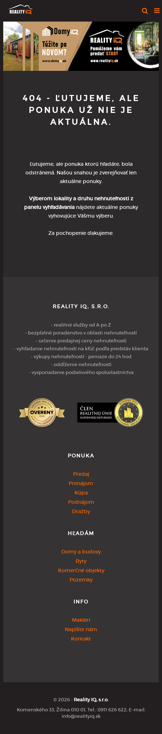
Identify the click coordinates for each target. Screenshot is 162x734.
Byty (81, 561)
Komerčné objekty (81, 570)
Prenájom (81, 483)
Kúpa (81, 492)
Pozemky (81, 579)
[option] (81, 44)
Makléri (81, 620)
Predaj (81, 474)
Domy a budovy (81, 551)
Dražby (81, 511)
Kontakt (81, 638)
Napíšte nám (81, 629)
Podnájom (81, 502)
